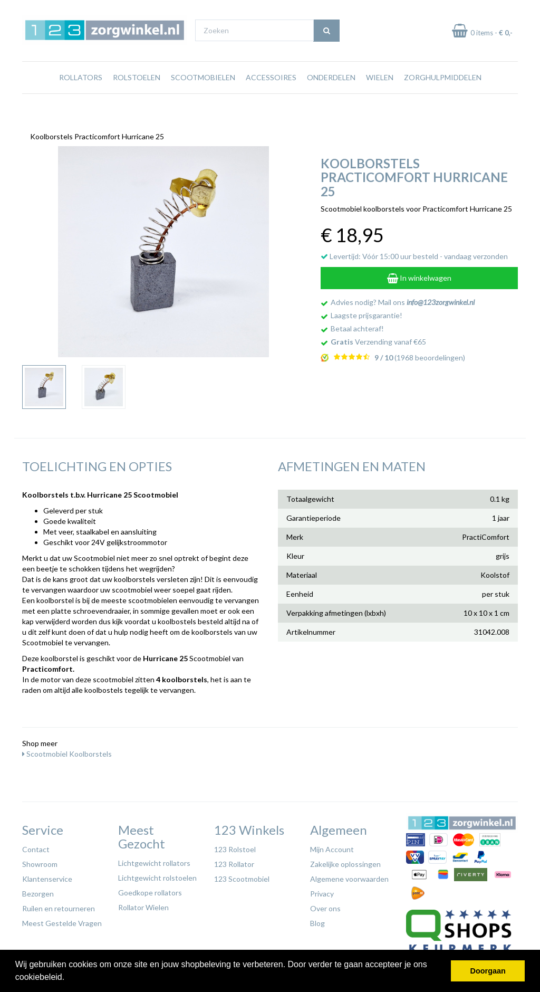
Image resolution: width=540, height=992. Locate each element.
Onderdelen (331, 97)
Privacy (322, 890)
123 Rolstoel (235, 846)
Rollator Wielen (143, 904)
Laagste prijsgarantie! (366, 312)
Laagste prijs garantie (487, 10)
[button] (68, 978)
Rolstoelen (136, 97)
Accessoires (271, 97)
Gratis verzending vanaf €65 (71, 10)
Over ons (325, 905)
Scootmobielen (203, 97)
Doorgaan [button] (488, 971)
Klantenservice (47, 876)
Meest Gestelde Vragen (62, 920)
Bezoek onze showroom (355, 10)
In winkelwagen (419, 275)
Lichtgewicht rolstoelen (157, 875)
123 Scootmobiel (241, 876)
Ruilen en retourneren (58, 905)
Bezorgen (38, 890)
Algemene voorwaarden (349, 876)
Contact (36, 846)
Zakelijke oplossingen (345, 861)
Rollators (80, 97)
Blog (317, 920)
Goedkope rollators (150, 889)
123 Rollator (234, 861)
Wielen (379, 97)
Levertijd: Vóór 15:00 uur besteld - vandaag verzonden (414, 253)
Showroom (39, 861)
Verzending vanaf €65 (378, 339)
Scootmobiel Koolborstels (67, 751)
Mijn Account (332, 846)
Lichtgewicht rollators (154, 860)
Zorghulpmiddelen (442, 97)
